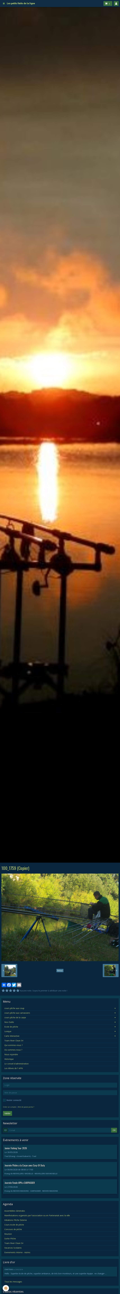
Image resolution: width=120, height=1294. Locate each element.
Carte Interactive (11, 1036)
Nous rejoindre (11, 1054)
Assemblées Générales (14, 1210)
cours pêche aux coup (14, 1008)
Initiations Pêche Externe (15, 1220)
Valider (7, 1113)
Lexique (7, 1031)
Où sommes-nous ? (13, 1049)
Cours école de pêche (14, 1224)
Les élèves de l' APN (13, 1068)
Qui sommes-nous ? (13, 1045)
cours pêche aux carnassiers (17, 1013)
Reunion (8, 1234)
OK (114, 1130)
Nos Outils (9, 1022)
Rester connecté (12, 1100)
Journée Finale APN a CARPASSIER (19, 1182)
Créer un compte (9, 1107)
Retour (60, 970)
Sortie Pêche (10, 1238)
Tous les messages (13, 1281)
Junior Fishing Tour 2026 (15, 1148)
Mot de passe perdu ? (26, 1107)
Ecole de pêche (11, 1026)
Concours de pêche (13, 1229)
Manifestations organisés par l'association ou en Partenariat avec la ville (37, 1215)
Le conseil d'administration (16, 1063)
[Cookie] (6, 1288)
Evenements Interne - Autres (17, 1252)
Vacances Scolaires (13, 1247)
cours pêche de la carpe (15, 1017)
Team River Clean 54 (13, 1040)
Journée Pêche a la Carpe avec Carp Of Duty (24, 1165)
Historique (9, 1059)
